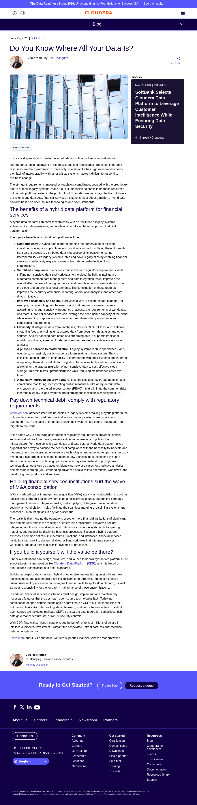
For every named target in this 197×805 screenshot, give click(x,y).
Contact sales (118, 745)
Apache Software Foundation (91, 794)
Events (151, 754)
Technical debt (19, 413)
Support (152, 779)
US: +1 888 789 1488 (29, 748)
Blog (97, 24)
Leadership (63, 720)
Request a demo (142, 685)
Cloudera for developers (155, 747)
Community (154, 764)
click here (135, 794)
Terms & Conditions (54, 791)
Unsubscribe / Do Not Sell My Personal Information (114, 791)
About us (20, 720)
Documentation (157, 769)
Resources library (158, 774)
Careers (40, 720)
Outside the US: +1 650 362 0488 (38, 753)
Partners (110, 720)
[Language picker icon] (22, 13)
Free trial (115, 761)
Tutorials (114, 771)
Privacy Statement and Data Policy (78, 791)
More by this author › (37, 664)
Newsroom (88, 720)
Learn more (17, 638)
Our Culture (79, 750)
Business (38, 38)
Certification (117, 740)
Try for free (110, 685)
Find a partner (118, 756)
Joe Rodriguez (58, 58)
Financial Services (21, 147)
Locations (78, 761)
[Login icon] (15, 13)
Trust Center (155, 759)
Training (114, 766)
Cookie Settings (142, 791)
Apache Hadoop (19, 794)
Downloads (116, 750)
